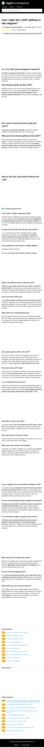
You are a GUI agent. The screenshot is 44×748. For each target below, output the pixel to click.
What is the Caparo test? (13, 657)
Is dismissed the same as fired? (15, 639)
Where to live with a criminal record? (16, 721)
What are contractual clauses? (15, 730)
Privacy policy (26, 745)
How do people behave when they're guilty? (18, 718)
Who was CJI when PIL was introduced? (17, 632)
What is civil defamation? (13, 648)
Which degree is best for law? (14, 642)
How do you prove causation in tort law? (17, 651)
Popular (11, 7)
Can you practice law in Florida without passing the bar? (21, 707)
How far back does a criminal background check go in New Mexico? (22, 711)
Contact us (19, 7)
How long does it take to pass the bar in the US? (19, 704)
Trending (4, 7)
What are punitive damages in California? (18, 654)
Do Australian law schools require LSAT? (17, 645)
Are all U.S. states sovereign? (14, 724)
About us (16, 745)
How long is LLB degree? (13, 661)
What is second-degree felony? (15, 635)
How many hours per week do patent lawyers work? (20, 727)
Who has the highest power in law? (16, 715)
